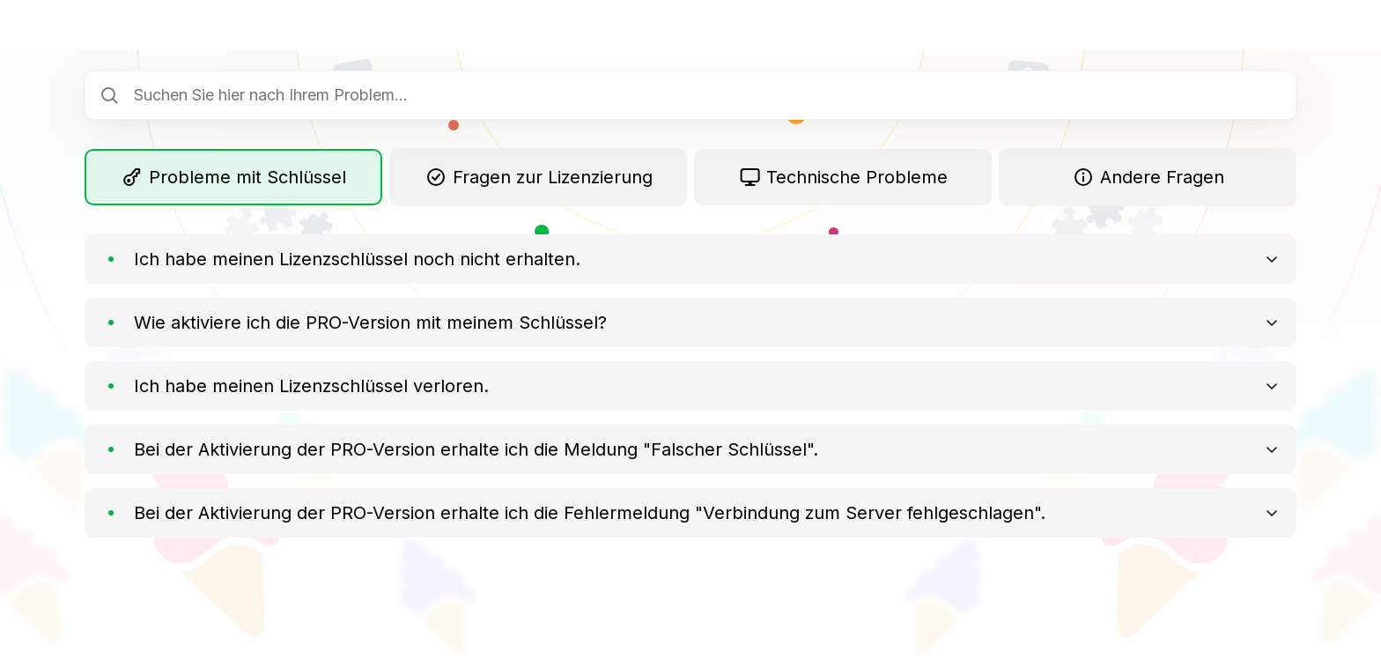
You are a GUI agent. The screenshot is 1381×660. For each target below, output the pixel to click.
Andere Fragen (1147, 177)
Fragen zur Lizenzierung (538, 177)
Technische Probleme (843, 177)
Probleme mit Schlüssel (233, 177)
